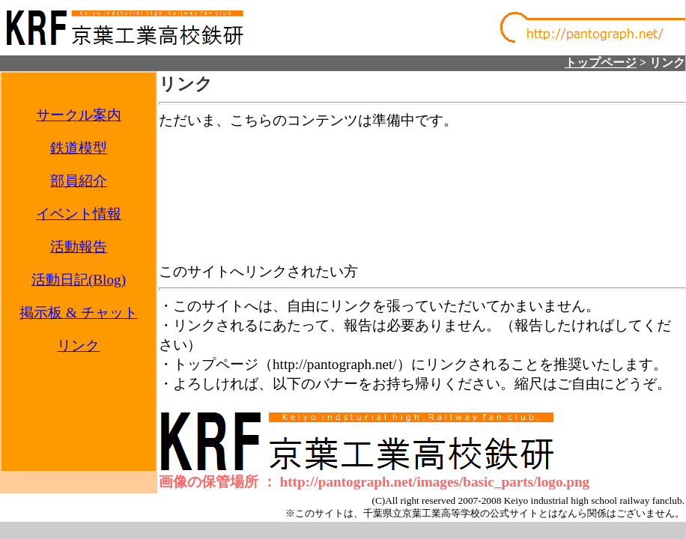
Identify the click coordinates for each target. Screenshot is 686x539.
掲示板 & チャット (78, 312)
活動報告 (78, 247)
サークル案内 (78, 115)
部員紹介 (78, 181)
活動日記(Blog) (78, 279)
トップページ (601, 62)
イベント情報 (78, 214)
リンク (78, 345)
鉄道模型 (78, 148)
